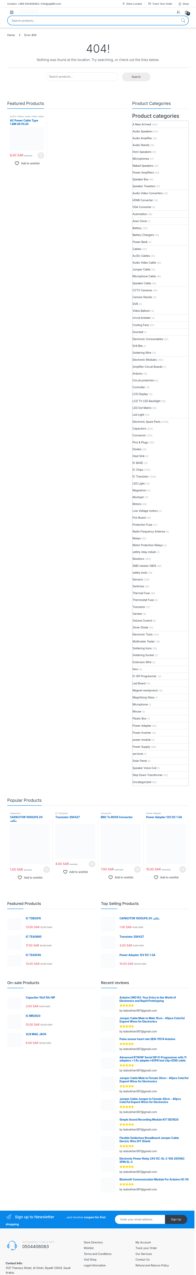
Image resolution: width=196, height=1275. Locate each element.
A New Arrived (142, 124)
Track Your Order (160, 3)
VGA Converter (142, 207)
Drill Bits (138, 345)
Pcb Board (139, 517)
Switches (138, 586)
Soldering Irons (142, 648)
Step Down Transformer (148, 775)
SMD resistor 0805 (144, 565)
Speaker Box (141, 179)
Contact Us (142, 1259)
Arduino (138, 373)
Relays (137, 538)
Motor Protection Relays (148, 545)
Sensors (138, 579)
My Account (143, 1242)
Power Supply (141, 746)
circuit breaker (142, 317)
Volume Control (142, 620)
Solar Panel (140, 760)
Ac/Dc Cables (17, 116)
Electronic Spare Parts (146, 421)
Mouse (137, 711)
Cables (137, 249)
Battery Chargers (143, 235)
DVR (135, 304)
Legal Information (95, 1265)
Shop (183, 3)
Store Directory (93, 1242)
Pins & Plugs (140, 442)
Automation (140, 214)
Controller (139, 387)
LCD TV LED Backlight (146, 401)
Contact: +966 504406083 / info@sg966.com (34, 3)
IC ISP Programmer (145, 676)
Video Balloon (141, 310)
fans (135, 669)
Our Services (143, 1254)
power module (142, 739)
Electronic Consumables (148, 339)
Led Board (139, 683)
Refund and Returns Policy (152, 1265)
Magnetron (139, 490)
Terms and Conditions (97, 1254)
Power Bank (140, 242)
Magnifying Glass (143, 697)
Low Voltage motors (145, 510)
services (138, 753)
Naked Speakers (143, 165)
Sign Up (176, 1219)
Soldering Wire (142, 352)
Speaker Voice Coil (144, 768)
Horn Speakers (142, 151)
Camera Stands (142, 297)
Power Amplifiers (143, 172)
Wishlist (89, 1248)
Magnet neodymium (145, 690)
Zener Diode (140, 627)
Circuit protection (143, 380)
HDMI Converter (143, 200)
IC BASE (138, 462)
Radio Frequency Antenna (149, 531)
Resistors (138, 558)
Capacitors (139, 428)
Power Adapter (142, 725)
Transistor (139, 607)
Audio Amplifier (142, 138)
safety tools (140, 572)
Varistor (137, 613)
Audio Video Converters (148, 193)
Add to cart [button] (40, 155)
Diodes (137, 449)
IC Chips (138, 469)
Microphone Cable (144, 276)
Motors (137, 504)
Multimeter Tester (144, 641)
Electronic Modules (145, 359)
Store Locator (132, 3)
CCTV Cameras (142, 290)
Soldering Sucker (143, 655)
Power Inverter (142, 732)
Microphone (140, 704)
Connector (139, 435)
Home (11, 35)
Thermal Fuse (141, 593)
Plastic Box (139, 718)
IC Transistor (141, 476)
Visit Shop (90, 1259)
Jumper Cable (141, 269)
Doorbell (138, 332)
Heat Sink (139, 456)
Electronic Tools (143, 634)
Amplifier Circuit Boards (147, 366)
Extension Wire (142, 662)
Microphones (141, 158)
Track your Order (146, 1248)
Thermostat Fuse (143, 600)
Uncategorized (142, 782)
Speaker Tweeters (144, 186)
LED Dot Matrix (142, 407)
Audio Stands (141, 145)
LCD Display (140, 394)
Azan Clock (140, 221)
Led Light (138, 414)
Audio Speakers (142, 131)
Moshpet (138, 497)
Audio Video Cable (34, 116)
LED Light (139, 483)
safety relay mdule (144, 552)
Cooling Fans (141, 325)
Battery (137, 228)
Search (182, 20)
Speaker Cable (142, 283)
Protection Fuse (142, 524)
